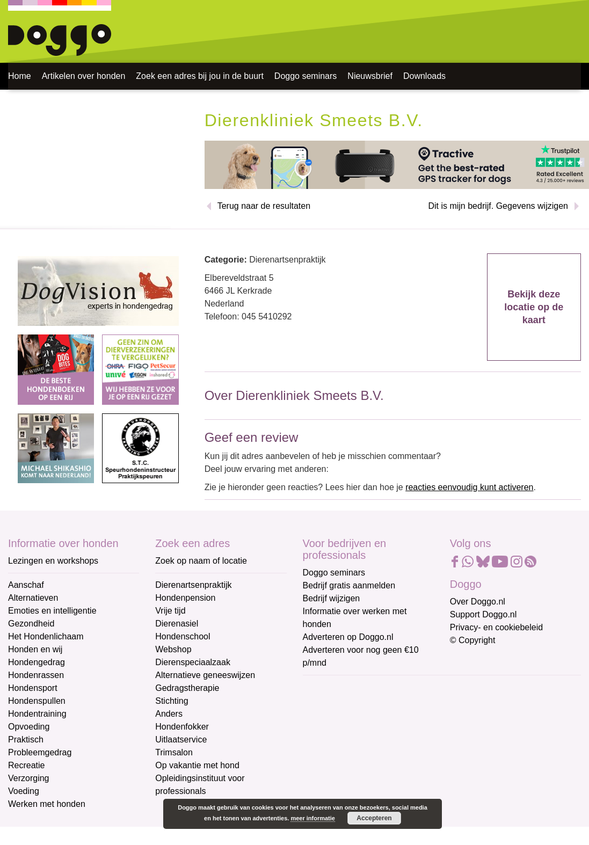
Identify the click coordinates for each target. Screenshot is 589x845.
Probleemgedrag (39, 752)
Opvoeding (28, 726)
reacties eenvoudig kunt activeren (469, 487)
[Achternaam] (379, 776)
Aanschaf (26, 584)
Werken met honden (46, 803)
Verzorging (28, 778)
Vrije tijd (170, 610)
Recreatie (26, 765)
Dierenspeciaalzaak (192, 662)
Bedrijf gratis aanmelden (349, 585)
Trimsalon (174, 752)
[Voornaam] (379, 740)
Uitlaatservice (181, 739)
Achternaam (326, 759)
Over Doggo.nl (477, 601)
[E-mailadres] (379, 705)
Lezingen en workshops (53, 560)
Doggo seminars (305, 76)
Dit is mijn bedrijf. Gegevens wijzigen (498, 205)
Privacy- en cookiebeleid (496, 627)
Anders (169, 713)
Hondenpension (185, 597)
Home (19, 76)
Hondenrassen (36, 675)
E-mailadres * (329, 688)
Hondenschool (182, 636)
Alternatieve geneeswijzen (205, 675)
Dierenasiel (176, 623)
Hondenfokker (182, 726)
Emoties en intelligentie (52, 610)
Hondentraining (37, 713)
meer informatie (312, 818)
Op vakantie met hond (197, 765)
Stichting (171, 700)
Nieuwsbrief (369, 76)
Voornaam (323, 724)
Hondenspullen (37, 700)
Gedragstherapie (187, 688)
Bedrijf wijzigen (331, 598)
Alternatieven (33, 597)
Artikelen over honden (84, 76)
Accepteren (374, 818)
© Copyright (473, 640)
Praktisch (25, 739)
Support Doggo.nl (483, 614)
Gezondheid (31, 623)
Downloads (424, 76)
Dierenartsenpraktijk (193, 584)
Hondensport (32, 688)
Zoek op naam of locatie (201, 560)
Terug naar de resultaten (263, 205)
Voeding (23, 791)
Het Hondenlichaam (46, 636)
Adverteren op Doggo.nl (348, 637)
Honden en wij (35, 649)
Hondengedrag (36, 662)
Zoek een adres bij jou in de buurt (199, 76)
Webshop (173, 649)
